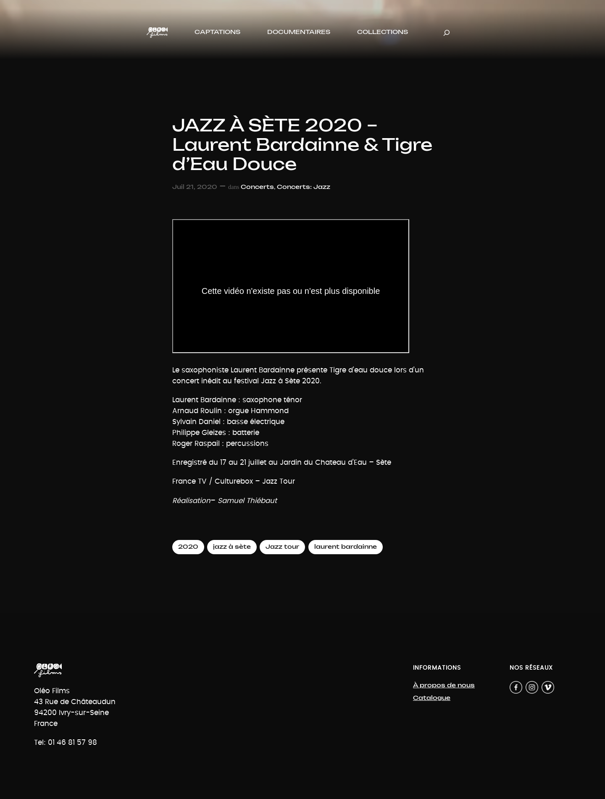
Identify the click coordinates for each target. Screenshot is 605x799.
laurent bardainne (345, 547)
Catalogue (431, 698)
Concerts (257, 187)
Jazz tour (282, 547)
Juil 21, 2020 (194, 187)
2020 (188, 547)
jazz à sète (232, 547)
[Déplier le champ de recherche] (446, 33)
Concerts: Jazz (303, 187)
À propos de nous (444, 685)
